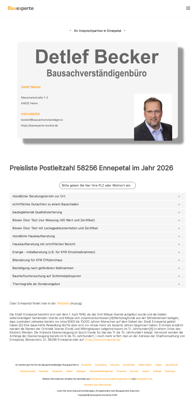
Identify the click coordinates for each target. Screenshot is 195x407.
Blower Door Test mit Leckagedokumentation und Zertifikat (96, 228)
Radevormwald (27, 371)
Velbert (145, 371)
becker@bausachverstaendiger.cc (42, 120)
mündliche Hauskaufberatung (96, 236)
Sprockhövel (171, 365)
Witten (69, 371)
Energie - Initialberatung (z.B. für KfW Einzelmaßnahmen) (96, 252)
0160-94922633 (30, 114)
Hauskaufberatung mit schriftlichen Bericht (96, 244)
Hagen (158, 365)
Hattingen (81, 371)
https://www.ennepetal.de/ (103, 339)
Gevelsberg (100, 365)
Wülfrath (157, 371)
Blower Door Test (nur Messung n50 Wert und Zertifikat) (96, 220)
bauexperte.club (144, 379)
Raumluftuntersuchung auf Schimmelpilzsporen (96, 276)
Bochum (134, 371)
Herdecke (43, 371)
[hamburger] (188, 8)
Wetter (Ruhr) (144, 365)
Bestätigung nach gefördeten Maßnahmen (96, 268)
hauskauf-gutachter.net (119, 379)
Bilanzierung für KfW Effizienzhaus (96, 260)
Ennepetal (86, 365)
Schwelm (114, 365)
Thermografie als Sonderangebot (96, 284)
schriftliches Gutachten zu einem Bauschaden (96, 204)
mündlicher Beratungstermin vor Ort (96, 196)
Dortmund (170, 371)
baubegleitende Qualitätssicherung (96, 212)
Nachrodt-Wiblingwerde (101, 371)
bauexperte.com (98, 379)
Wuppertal (57, 371)
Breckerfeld (129, 365)
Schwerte (121, 371)
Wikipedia (63, 303)
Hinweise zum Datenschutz (97, 384)
